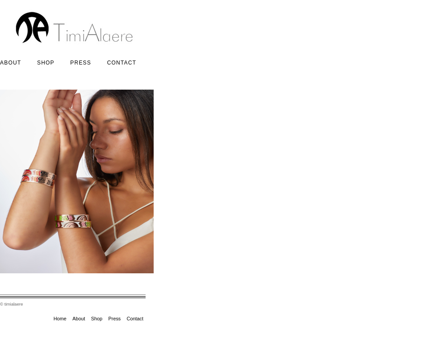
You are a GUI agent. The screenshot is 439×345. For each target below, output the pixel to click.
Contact (122, 63)
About (10, 63)
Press (80, 63)
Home (60, 318)
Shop (46, 63)
